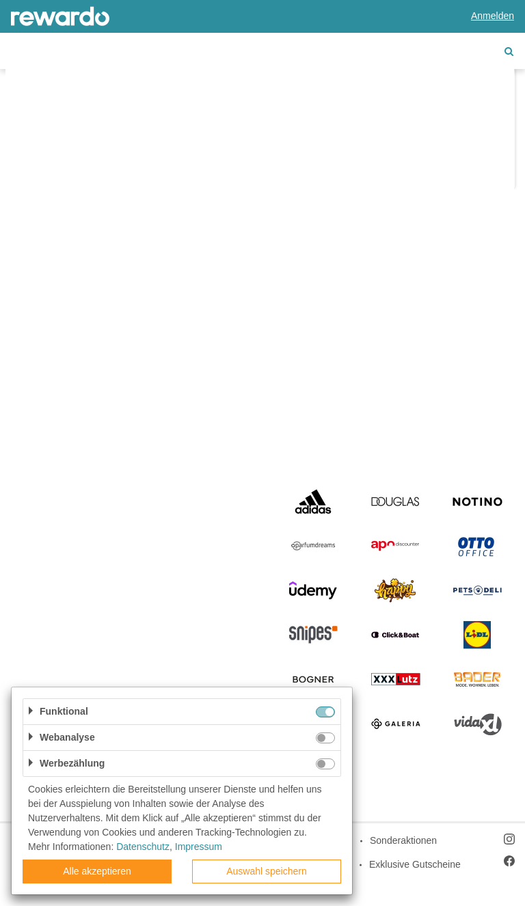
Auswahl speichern (266, 871)
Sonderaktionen (403, 840)
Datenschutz (143, 846)
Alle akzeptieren (97, 871)
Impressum (198, 846)
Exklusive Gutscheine (415, 864)
